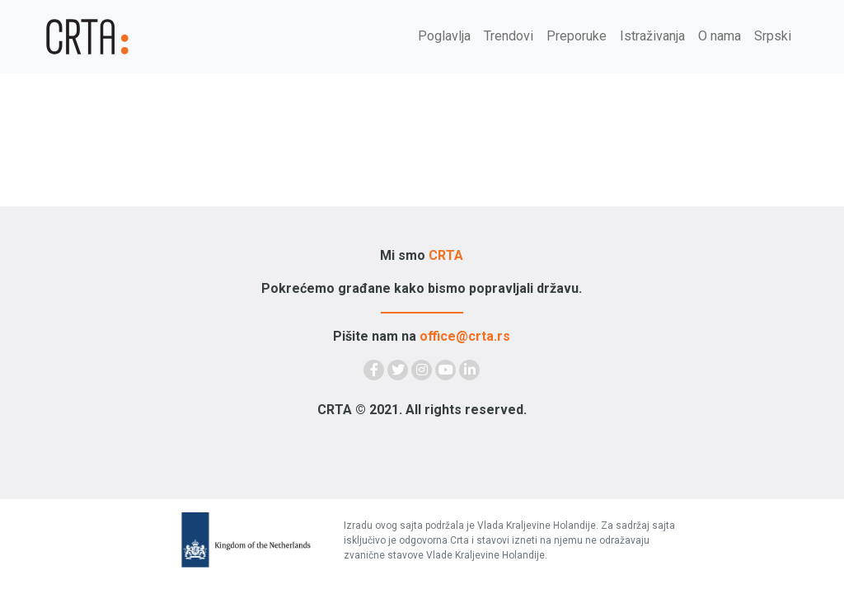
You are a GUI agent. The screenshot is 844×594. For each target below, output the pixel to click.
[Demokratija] (108, 37)
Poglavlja (444, 36)
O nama (719, 36)
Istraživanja (652, 36)
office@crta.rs (465, 336)
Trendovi (508, 36)
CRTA (446, 255)
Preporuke (576, 36)
